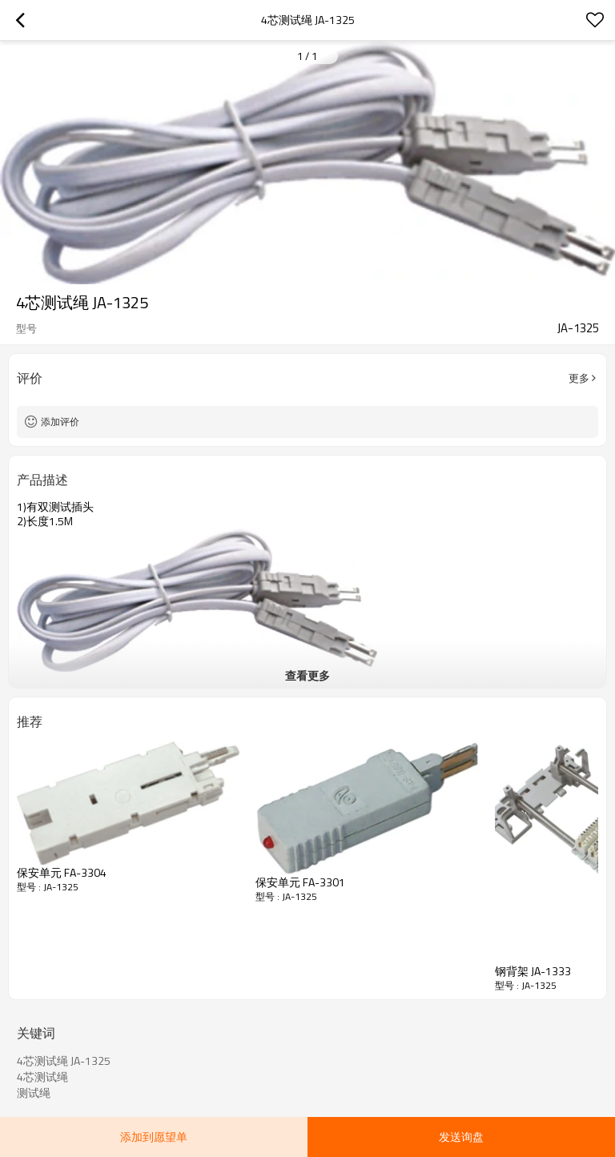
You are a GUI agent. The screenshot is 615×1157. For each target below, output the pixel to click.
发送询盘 (461, 1136)
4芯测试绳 (42, 1077)
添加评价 (60, 421)
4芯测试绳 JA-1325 (64, 1061)
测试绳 (33, 1093)
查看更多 (307, 675)
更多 (579, 378)
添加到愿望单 (153, 1136)
